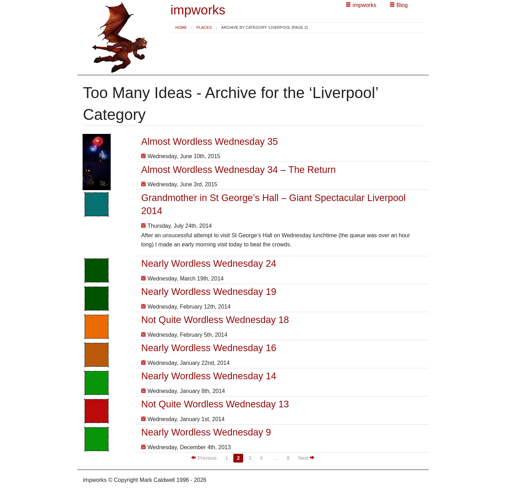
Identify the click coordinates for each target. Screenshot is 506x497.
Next (306, 457)
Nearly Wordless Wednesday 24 (209, 263)
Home (181, 27)
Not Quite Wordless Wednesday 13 (215, 404)
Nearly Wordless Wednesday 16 (209, 348)
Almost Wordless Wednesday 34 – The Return (238, 169)
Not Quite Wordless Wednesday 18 (215, 320)
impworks (197, 10)
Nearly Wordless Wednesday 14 (209, 376)
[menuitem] (181, 28)
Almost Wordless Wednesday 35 (209, 141)
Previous (204, 457)
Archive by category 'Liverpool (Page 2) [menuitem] (264, 28)
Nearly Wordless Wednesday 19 (209, 291)
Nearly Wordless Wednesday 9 (206, 432)
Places (204, 27)
